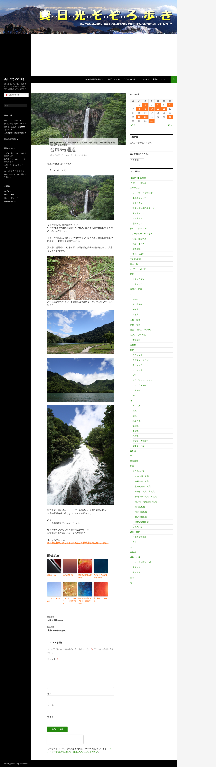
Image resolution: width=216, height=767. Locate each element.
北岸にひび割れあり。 (80, 628)
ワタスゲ (136, 390)
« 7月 (133, 125)
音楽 (132, 577)
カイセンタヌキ (10, 171)
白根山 (135, 314)
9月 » (170, 125)
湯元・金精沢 (138, 254)
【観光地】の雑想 (138, 178)
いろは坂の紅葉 (142, 476)
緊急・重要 (135, 532)
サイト (50, 716)
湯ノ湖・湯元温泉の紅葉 (146, 502)
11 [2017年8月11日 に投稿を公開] (158, 109)
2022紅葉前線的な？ (12, 139)
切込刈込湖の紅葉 (143, 486)
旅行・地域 (88, 143)
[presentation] (65, 739)
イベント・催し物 (138, 183)
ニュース (134, 264)
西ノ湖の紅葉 (141, 517)
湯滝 (59, 145)
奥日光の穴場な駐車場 (85, 576)
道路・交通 (135, 557)
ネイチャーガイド (138, 269)
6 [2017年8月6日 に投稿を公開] (170, 105)
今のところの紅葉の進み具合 (100, 576)
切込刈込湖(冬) (139, 239)
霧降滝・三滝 (138, 446)
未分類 (133, 345)
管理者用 (134, 461)
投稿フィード (9, 195)
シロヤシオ (137, 370)
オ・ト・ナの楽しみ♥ (54, 599)
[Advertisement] (88, 54)
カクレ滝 (136, 405)
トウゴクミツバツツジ (142, 380)
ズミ (134, 375)
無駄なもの (51, 575)
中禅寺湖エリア (139, 198)
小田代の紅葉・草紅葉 (145, 491)
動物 (132, 274)
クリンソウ (137, 365)
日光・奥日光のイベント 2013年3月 (69, 600)
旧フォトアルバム (138, 335)
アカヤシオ (137, 355)
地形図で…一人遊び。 (12, 159)
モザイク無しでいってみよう (15, 153)
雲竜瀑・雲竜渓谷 (140, 441)
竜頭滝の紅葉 (141, 512)
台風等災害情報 (56, 143)
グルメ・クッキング (139, 228)
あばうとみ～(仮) (113, 79)
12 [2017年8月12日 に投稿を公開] (164, 109)
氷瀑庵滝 (136, 249)
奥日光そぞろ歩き (14, 79)
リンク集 (144, 79)
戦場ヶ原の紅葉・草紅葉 (146, 496)
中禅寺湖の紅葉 (142, 481)
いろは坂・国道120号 (142, 562)
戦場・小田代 (138, 244)
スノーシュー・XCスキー (141, 233)
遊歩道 (133, 552)
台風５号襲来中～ (80, 618)
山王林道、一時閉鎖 (100, 599)
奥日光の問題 (136, 289)
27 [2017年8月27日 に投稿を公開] (170, 117)
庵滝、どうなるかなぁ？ (13, 120)
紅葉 (132, 466)
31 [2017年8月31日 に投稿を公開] (151, 121)
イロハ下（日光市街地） (143, 193)
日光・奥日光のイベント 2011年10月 (85, 600)
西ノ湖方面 (137, 218)
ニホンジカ (137, 284)
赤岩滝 (135, 436)
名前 (49, 693)
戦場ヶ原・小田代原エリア (73, 143)
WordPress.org (9, 201)
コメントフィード (11, 198)
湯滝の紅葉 (140, 507)
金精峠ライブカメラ (11, 165)
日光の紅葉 (137, 527)
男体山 (135, 309)
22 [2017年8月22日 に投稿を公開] (139, 117)
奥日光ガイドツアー (160, 79)
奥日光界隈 (137, 304)
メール (50, 705)
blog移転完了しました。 (94, 79)
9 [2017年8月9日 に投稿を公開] (145, 109)
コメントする (82, 155)
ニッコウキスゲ (139, 385)
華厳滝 (64, 145)
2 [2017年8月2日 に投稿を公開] (145, 105)
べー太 (69, 155)
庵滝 (134, 410)
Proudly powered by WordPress (16, 764)
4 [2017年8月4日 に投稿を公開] (157, 105)
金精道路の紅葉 (142, 522)
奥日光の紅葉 (138, 471)
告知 (134, 542)
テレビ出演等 (136, 259)
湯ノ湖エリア (138, 213)
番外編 (133, 451)
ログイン (7, 191)
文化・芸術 (135, 319)
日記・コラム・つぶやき (102, 143)
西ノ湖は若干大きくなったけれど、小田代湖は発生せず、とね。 (77, 542)
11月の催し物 (68, 575)
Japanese (12, 95)
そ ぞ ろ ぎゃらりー (130, 79)
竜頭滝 (135, 426)
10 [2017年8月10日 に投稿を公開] (151, 109)
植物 (132, 350)
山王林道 (136, 567)
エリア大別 (135, 188)
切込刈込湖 (137, 203)
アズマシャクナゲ (140, 360)
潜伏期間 (136, 340)
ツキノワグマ (138, 279)
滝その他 (136, 421)
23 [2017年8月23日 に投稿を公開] (145, 117)
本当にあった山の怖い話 (13, 174)
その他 (135, 299)
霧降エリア (137, 223)
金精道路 (136, 572)
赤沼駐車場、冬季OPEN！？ (15, 124)
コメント (52, 659)
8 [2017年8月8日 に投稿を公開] (139, 109)
